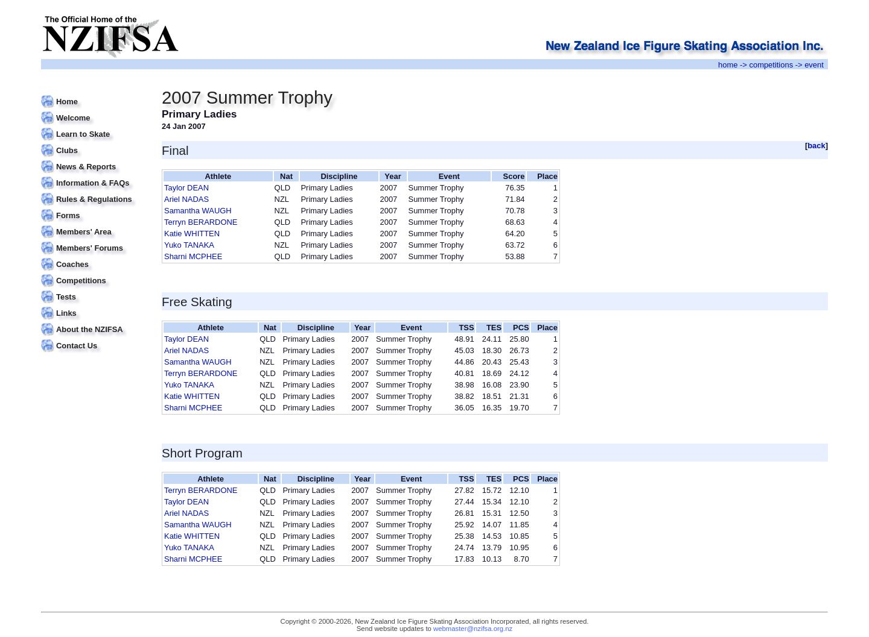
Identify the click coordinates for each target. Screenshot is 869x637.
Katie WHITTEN (192, 233)
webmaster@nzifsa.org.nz (472, 628)
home (727, 64)
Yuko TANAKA (189, 244)
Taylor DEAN (186, 187)
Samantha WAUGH (198, 210)
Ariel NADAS (186, 199)
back (816, 145)
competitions (771, 64)
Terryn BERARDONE (201, 222)
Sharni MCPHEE (193, 256)
